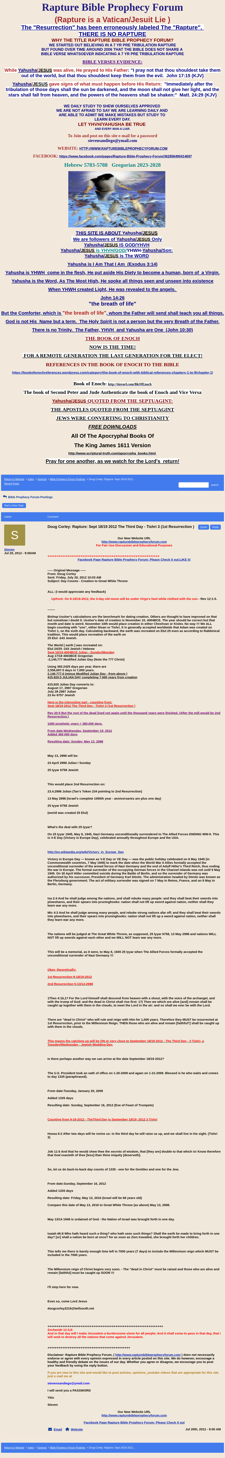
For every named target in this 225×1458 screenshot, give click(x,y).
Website (77, 1429)
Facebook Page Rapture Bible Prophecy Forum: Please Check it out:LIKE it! (134, 559)
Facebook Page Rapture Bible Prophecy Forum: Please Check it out (134, 1422)
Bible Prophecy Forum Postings (67, 479)
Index (31, 479)
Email (58, 1429)
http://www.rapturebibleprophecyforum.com (134, 541)
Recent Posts (11, 483)
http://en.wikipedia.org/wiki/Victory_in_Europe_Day (86, 852)
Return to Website (14, 479)
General (42, 479)
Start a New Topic (14, 505)
